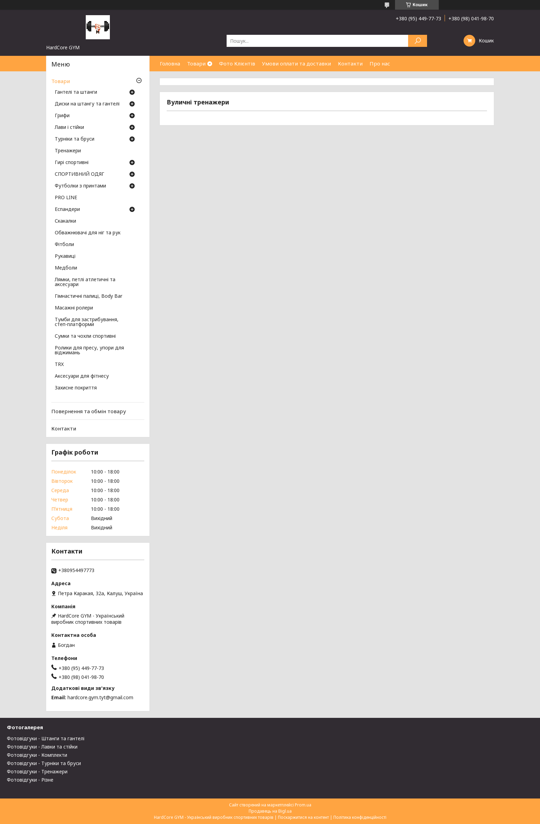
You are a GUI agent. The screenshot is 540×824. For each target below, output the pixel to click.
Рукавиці (65, 256)
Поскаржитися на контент (303, 817)
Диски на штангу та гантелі (87, 104)
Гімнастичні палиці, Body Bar (88, 296)
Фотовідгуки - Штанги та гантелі (45, 738)
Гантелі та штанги (76, 92)
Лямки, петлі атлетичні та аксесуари (85, 282)
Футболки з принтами (80, 186)
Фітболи (64, 244)
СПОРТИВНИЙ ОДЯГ (79, 174)
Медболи (66, 268)
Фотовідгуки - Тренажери (37, 771)
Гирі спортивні (72, 162)
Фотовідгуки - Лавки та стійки (42, 746)
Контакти (350, 63)
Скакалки (65, 221)
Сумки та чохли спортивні (85, 336)
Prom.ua (303, 805)
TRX (59, 364)
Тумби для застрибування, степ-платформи (86, 322)
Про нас (380, 63)
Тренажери (68, 151)
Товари (196, 63)
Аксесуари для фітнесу (82, 376)
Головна (170, 63)
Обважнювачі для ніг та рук (88, 233)
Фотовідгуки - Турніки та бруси (44, 763)
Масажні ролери (74, 308)
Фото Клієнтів (237, 63)
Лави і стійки (69, 127)
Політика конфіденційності (359, 817)
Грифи (62, 116)
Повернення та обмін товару (88, 411)
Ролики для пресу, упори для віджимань (89, 350)
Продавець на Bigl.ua (270, 811)
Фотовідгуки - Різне (30, 779)
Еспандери (67, 209)
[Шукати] (417, 41)
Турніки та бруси (74, 139)
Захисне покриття (76, 388)
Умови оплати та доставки (296, 63)
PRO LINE (66, 198)
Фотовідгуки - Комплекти (37, 755)
